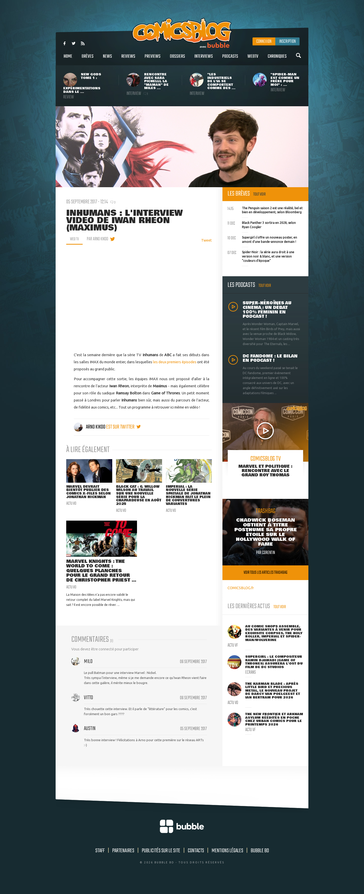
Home (68, 59)
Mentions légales (227, 862)
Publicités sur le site (161, 862)
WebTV (253, 59)
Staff (100, 862)
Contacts (196, 862)
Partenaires (123, 862)
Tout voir (259, 194)
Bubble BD (260, 862)
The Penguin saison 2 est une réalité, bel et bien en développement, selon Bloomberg (265, 209)
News (107, 59)
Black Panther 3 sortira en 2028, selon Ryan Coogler (262, 224)
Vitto (88, 709)
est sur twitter (123, 427)
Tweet (206, 240)
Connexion (263, 41)
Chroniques (277, 59)
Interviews (203, 59)
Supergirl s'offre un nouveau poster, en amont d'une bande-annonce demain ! (262, 239)
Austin (90, 740)
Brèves (87, 59)
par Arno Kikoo (98, 239)
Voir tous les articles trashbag (265, 572)
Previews (152, 59)
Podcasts (230, 59)
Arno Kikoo (90, 427)
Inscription (287, 41)
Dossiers (177, 59)
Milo (88, 673)
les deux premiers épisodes (174, 362)
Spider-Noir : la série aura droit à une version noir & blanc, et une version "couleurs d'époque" (261, 255)
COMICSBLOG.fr (241, 588)
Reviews (128, 59)
